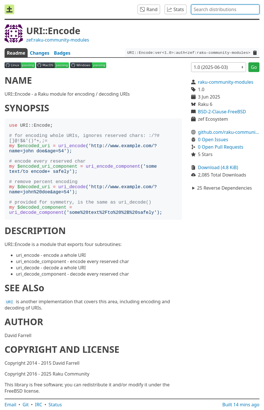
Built (240, 404)
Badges (62, 53)
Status (55, 404)
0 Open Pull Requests (220, 147)
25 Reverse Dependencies (224, 188)
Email (10, 404)
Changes (39, 53)
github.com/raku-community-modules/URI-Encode (228, 132)
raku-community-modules (225, 82)
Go (254, 67)
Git (25, 404)
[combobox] (225, 9)
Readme (16, 53)
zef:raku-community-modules (57, 40)
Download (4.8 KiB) (218, 167)
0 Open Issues (213, 139)
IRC (38, 404)
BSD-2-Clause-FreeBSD (222, 111)
